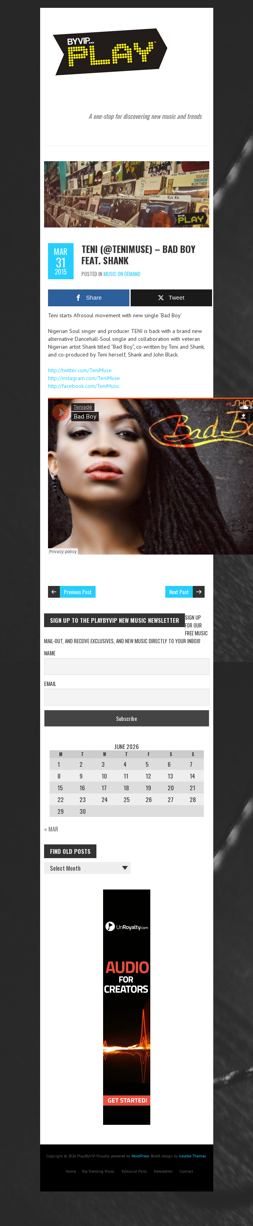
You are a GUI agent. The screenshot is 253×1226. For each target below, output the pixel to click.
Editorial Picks (134, 1171)
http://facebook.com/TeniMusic (84, 385)
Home (71, 1171)
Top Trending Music (98, 1171)
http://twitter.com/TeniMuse (80, 370)
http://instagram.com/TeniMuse (84, 378)
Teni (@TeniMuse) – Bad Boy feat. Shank (138, 254)
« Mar (51, 828)
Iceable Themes (192, 1156)
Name (49, 653)
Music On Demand (121, 274)
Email (50, 683)
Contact (186, 1171)
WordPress (140, 1156)
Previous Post (78, 592)
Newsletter (163, 1171)
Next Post (179, 592)
